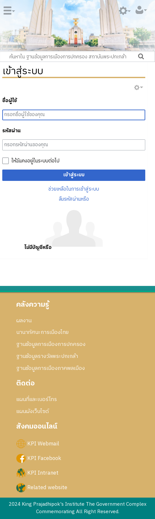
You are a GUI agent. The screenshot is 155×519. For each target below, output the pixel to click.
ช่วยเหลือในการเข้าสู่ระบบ (73, 189)
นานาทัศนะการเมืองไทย (42, 332)
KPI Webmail (43, 443)
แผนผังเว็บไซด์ (32, 411)
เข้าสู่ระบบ (73, 175)
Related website (47, 487)
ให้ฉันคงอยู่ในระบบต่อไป (35, 161)
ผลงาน (24, 320)
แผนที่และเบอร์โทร (36, 399)
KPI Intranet (42, 473)
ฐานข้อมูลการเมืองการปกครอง (50, 344)
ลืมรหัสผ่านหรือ (74, 199)
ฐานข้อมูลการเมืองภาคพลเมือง (50, 368)
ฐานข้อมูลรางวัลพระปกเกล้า (47, 356)
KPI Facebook (44, 458)
